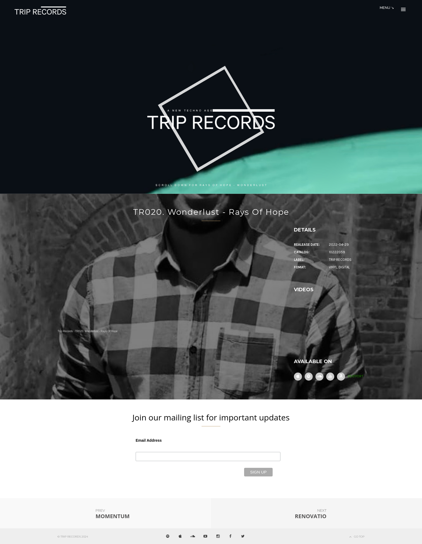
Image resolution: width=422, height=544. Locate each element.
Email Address (149, 440)
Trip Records (65, 331)
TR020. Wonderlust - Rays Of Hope (211, 212)
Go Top (359, 536)
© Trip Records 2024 (73, 536)
